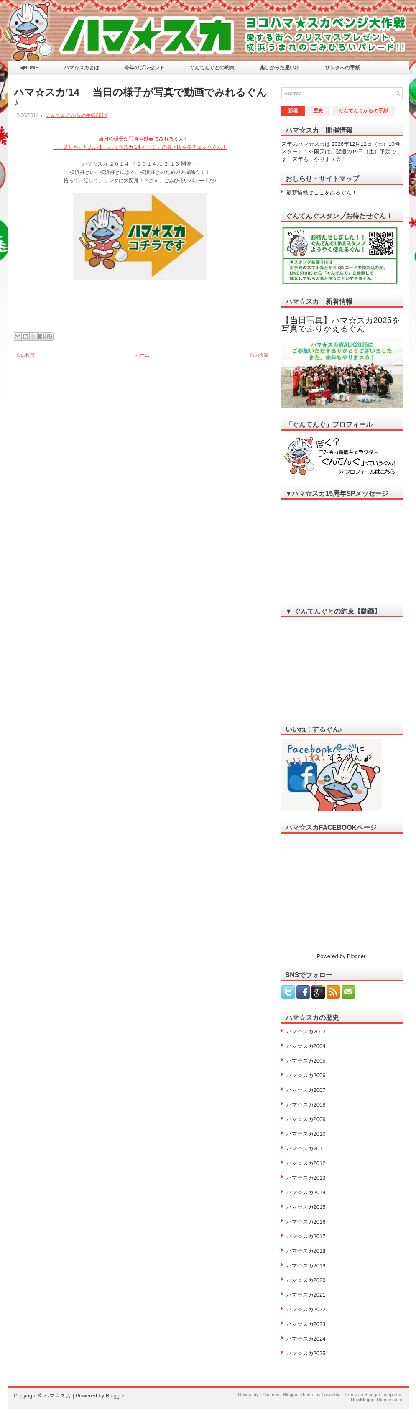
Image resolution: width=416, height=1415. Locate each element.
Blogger (356, 956)
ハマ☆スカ (57, 1395)
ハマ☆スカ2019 (306, 1265)
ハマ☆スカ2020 (306, 1280)
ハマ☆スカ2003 (306, 1031)
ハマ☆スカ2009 (306, 1119)
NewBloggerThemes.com (377, 1399)
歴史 (318, 111)
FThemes (269, 1394)
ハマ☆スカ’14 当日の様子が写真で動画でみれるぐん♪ (140, 97)
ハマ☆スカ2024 (306, 1339)
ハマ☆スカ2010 (306, 1134)
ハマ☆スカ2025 (306, 1353)
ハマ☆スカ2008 (306, 1104)
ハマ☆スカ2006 (306, 1075)
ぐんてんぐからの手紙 (363, 111)
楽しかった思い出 (280, 68)
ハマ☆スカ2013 (306, 1178)
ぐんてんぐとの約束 (212, 68)
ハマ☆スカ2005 (306, 1061)
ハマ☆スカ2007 (306, 1090)
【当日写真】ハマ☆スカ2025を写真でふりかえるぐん (341, 324)
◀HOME (29, 68)
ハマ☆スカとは (81, 68)
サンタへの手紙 (342, 68)
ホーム (142, 354)
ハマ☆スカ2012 (306, 1163)
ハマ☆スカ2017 (306, 1236)
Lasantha (331, 1394)
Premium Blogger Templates (374, 1394)
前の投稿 (259, 354)
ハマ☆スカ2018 (306, 1251)
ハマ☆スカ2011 (306, 1148)
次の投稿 (25, 354)
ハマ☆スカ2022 (306, 1309)
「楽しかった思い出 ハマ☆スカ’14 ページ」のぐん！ (140, 147)
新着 (293, 111)
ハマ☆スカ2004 (306, 1046)
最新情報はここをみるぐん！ (321, 192)
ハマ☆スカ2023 (306, 1324)
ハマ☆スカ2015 (306, 1207)
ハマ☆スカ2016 (306, 1222)
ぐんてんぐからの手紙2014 (76, 115)
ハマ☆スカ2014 (306, 1192)
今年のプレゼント (144, 68)
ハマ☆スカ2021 (306, 1295)
